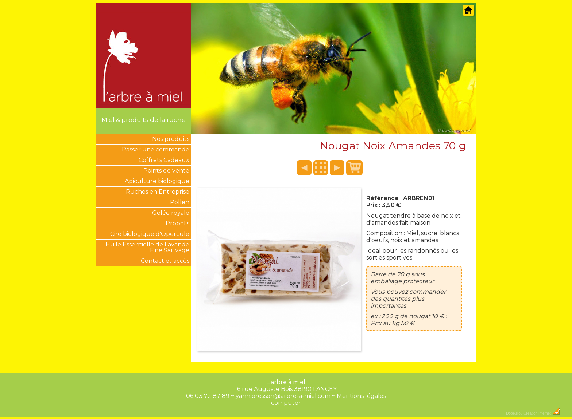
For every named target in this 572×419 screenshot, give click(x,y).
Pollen (179, 202)
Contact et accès (165, 260)
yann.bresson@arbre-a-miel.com (283, 395)
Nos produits (170, 138)
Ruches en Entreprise (157, 191)
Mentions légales (361, 395)
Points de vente (166, 170)
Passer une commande (155, 149)
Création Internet (541, 413)
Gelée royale (170, 212)
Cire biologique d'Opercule (149, 233)
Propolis (177, 223)
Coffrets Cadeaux (164, 160)
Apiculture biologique (157, 181)
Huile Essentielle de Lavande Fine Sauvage (147, 247)
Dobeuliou (514, 413)
